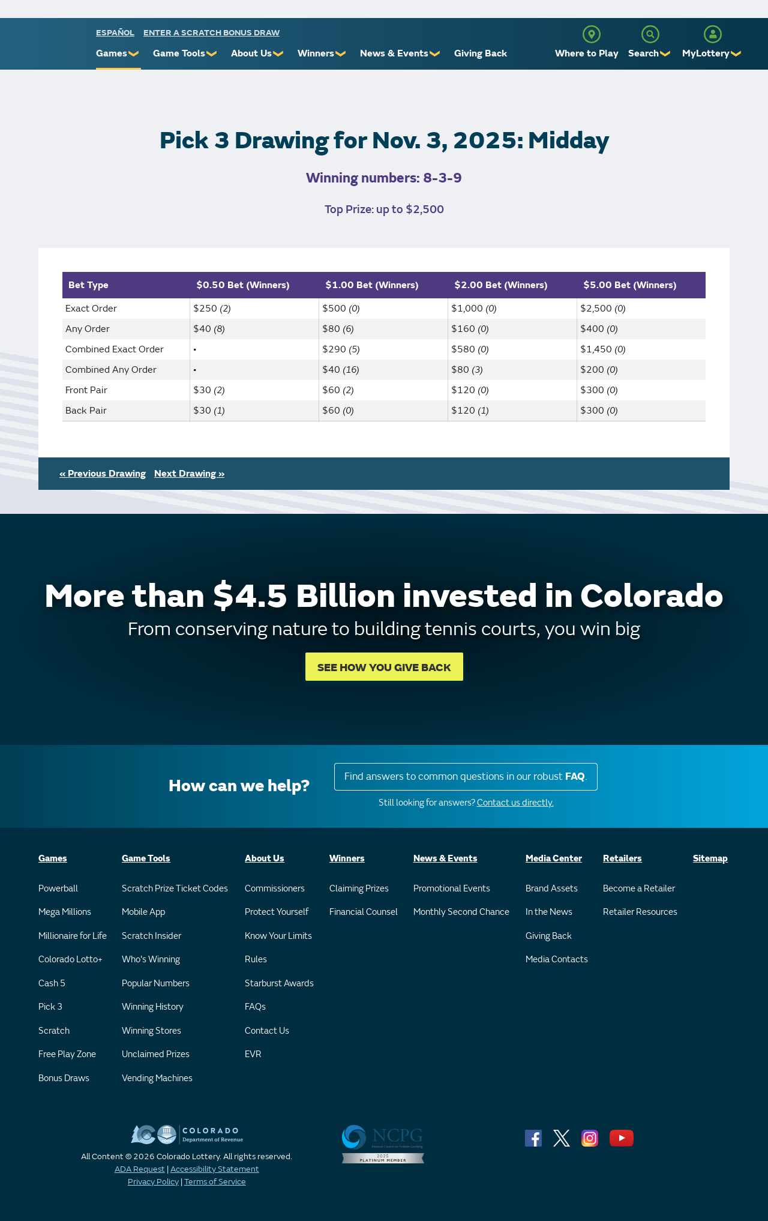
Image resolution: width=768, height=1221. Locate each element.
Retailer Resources (640, 912)
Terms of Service (215, 1182)
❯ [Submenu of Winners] (341, 54)
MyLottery (706, 53)
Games (111, 53)
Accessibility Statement (214, 1169)
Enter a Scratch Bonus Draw (211, 33)
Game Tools (179, 53)
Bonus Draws (63, 1078)
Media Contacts (557, 959)
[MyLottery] (713, 34)
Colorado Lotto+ (70, 959)
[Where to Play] (591, 34)
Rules (256, 959)
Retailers (622, 858)
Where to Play (587, 53)
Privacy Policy (153, 1182)
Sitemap (710, 858)
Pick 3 (50, 1007)
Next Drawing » (189, 474)
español (115, 33)
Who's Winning (151, 959)
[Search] (650, 34)
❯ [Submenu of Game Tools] (212, 54)
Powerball (58, 888)
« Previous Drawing (102, 474)
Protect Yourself (276, 912)
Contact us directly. (515, 803)
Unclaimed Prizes (156, 1054)
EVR (253, 1054)
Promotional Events (451, 888)
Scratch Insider (151, 936)
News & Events (394, 53)
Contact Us (267, 1031)
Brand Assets (552, 888)
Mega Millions (64, 912)
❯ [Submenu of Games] (134, 54)
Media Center (554, 858)
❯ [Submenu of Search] (666, 54)
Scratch (54, 1031)
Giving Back (480, 53)
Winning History (153, 1007)
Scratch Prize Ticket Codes (175, 888)
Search (643, 53)
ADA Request (140, 1169)
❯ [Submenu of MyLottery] (736, 54)
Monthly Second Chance (461, 912)
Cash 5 (51, 983)
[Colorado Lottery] (49, 47)
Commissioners (275, 888)
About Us (251, 53)
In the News (549, 912)
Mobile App (143, 912)
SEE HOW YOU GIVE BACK (384, 668)
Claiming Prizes (359, 888)
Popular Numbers (156, 983)
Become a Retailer (639, 888)
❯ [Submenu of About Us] (279, 54)
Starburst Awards (279, 983)
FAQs (255, 1007)
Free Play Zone (67, 1054)
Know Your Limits (278, 936)
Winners (316, 53)
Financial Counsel (363, 912)
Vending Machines (157, 1078)
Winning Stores (151, 1031)
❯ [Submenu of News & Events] (435, 54)
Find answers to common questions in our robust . (465, 776)
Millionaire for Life (72, 936)
